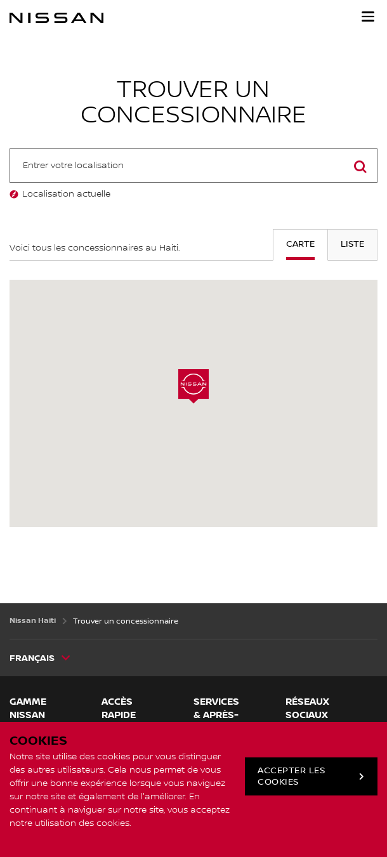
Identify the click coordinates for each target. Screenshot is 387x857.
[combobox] (193, 165)
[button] (368, 16)
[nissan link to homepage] (56, 18)
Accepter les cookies (291, 776)
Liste (352, 244)
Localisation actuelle (66, 194)
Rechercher (360, 182)
